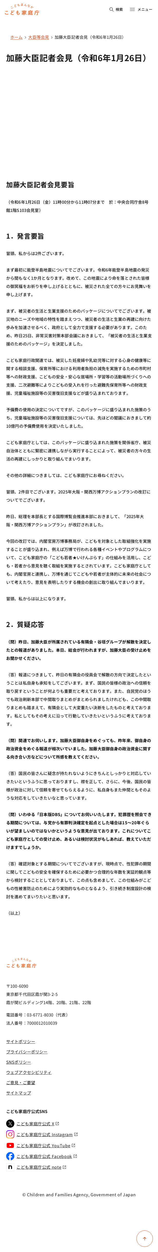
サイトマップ (18, 1093)
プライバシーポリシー (26, 1052)
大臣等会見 (38, 37)
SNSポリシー (18, 1062)
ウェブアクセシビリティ (29, 1072)
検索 (116, 9)
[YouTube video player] (79, 113)
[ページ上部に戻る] (144, 1238)
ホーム (16, 37)
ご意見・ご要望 (20, 1082)
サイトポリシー (20, 1041)
